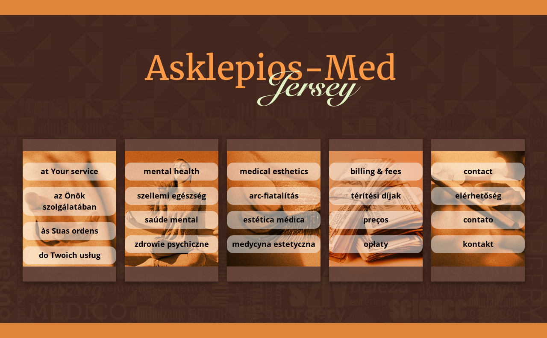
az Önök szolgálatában (69, 201)
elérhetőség (478, 195)
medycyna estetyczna (273, 244)
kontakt (477, 244)
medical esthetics (273, 171)
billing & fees (375, 171)
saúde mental (171, 219)
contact (477, 171)
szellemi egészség (171, 195)
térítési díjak (376, 195)
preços (375, 219)
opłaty (376, 244)
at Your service (69, 171)
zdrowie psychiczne (171, 244)
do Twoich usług (69, 255)
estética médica (273, 219)
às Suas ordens (69, 230)
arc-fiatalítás (273, 195)
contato (478, 219)
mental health (172, 171)
